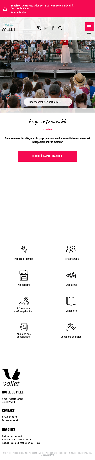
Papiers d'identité (23, 258)
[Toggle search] (60, 28)
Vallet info (71, 310)
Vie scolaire (23, 284)
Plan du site (7, 452)
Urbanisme (71, 284)
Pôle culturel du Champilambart (23, 310)
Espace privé (63, 452)
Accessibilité (33, 452)
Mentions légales (51, 452)
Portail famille (71, 258)
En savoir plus (18, 12)
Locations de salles (71, 336)
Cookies (41, 452)
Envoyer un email (10, 420)
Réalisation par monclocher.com (80, 452)
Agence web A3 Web (47, 455)
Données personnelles (20, 452)
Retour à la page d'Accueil (47, 156)
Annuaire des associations (24, 335)
